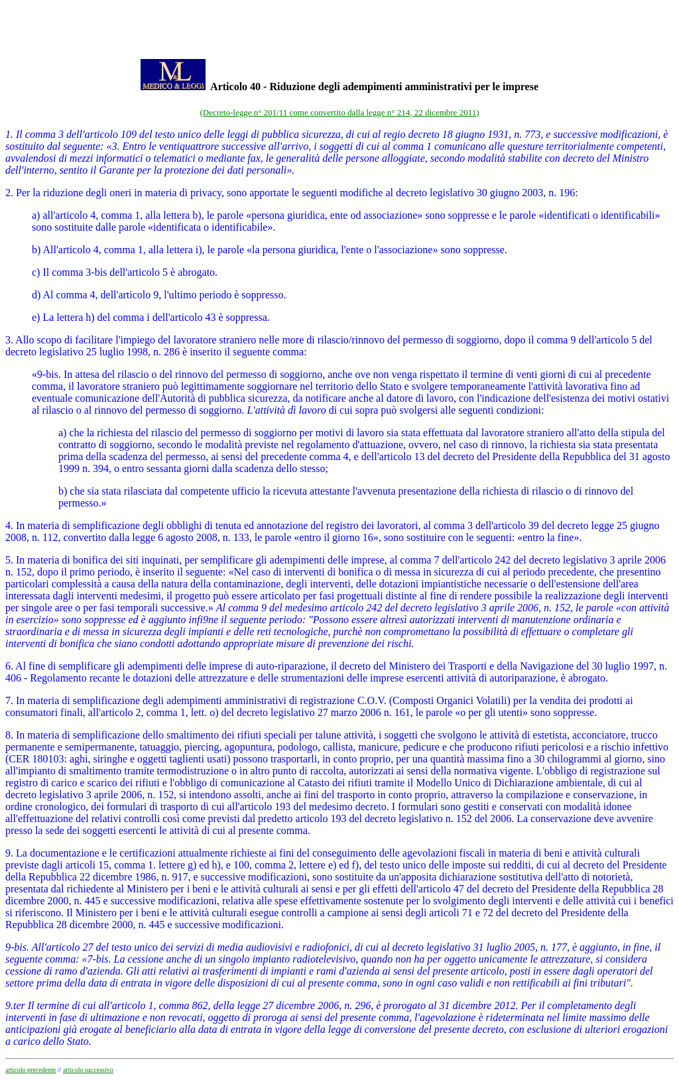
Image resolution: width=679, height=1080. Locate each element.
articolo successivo (88, 1069)
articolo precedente (30, 1069)
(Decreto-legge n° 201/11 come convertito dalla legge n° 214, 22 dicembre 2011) (339, 112)
